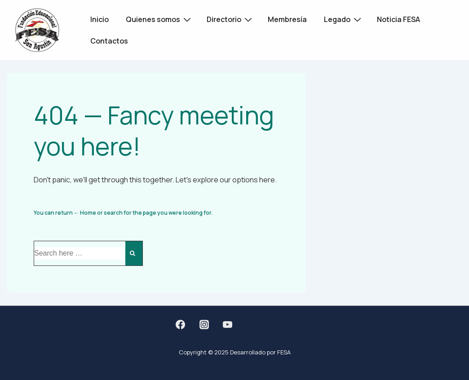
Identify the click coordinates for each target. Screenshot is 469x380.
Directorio (230, 19)
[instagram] (203, 324)
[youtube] (227, 324)
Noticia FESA (398, 19)
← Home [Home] (85, 213)
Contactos (109, 41)
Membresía (287, 19)
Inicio (99, 19)
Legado (343, 19)
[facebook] (180, 324)
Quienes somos (159, 19)
